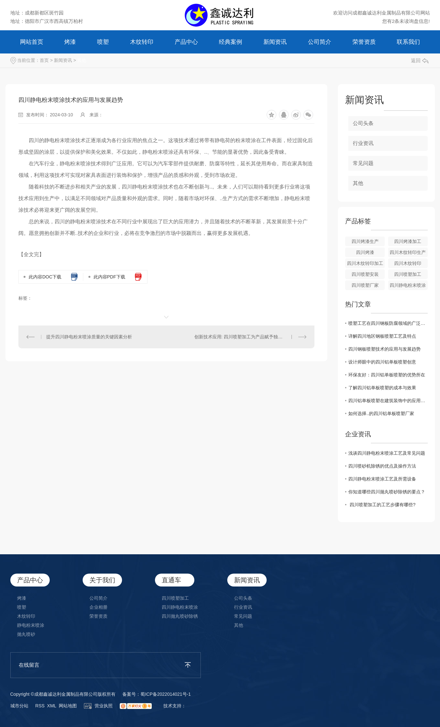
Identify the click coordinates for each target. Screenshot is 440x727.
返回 (419, 60)
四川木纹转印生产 (408, 252)
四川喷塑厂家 (365, 285)
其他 (81, 60)
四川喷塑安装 (365, 274)
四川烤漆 (365, 252)
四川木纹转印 (407, 263)
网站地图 (68, 705)
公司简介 (319, 42)
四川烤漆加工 (407, 241)
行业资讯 (363, 143)
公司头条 (363, 123)
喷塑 (103, 42)
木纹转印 (141, 42)
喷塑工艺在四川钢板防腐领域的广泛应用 (387, 323)
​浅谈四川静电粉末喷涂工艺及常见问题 (386, 453)
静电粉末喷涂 (30, 625)
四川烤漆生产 (365, 241)
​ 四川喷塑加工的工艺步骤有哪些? (381, 504)
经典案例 (230, 42)
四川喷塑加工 (407, 274)
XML (51, 705)
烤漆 (70, 42)
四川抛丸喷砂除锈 (180, 616)
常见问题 (363, 163)
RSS (40, 705)
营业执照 (98, 705)
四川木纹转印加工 (365, 263)
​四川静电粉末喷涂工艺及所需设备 (382, 478)
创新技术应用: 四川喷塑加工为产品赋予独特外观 (243, 336)
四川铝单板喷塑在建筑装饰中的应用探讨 (387, 400)
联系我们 (408, 42)
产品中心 (186, 42)
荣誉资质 (364, 42)
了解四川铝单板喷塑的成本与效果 (382, 387)
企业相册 (98, 607)
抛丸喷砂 (26, 634)
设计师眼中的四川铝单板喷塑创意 (382, 361)
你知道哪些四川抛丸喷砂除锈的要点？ (386, 491)
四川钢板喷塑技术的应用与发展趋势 (384, 349)
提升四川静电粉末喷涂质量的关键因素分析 (89, 336)
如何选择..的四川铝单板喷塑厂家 (381, 413)
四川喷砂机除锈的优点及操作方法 (382, 466)
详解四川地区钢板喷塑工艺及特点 (382, 336)
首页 (44, 60)
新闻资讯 (275, 42)
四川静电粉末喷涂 (408, 285)
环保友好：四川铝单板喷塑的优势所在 (386, 374)
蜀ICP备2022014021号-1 (165, 694)
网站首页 (31, 42)
